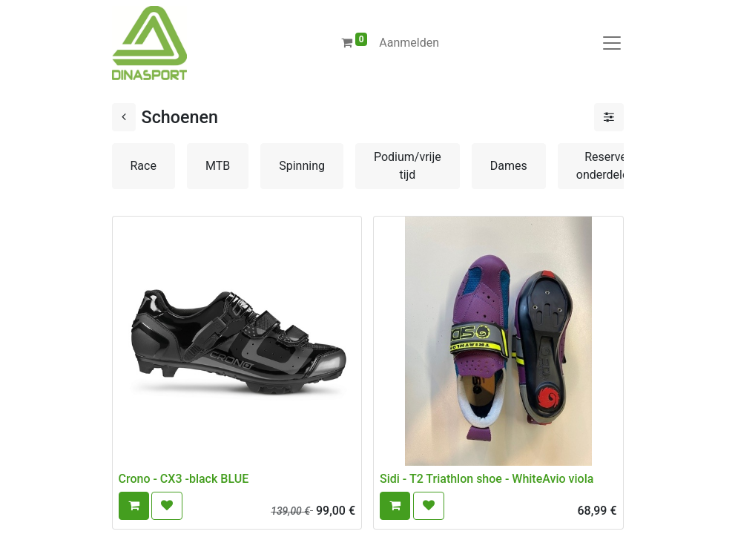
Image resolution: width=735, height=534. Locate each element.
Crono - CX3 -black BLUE (184, 479)
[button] (134, 506)
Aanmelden (409, 43)
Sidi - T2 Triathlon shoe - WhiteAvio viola (486, 479)
